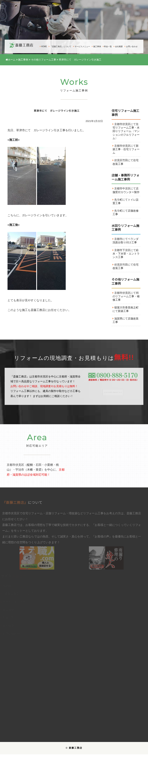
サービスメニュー (81, 47)
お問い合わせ (131, 47)
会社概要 (118, 47)
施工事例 (96, 47)
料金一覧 (107, 47)
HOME (43, 47)
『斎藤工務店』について (60, 47)
